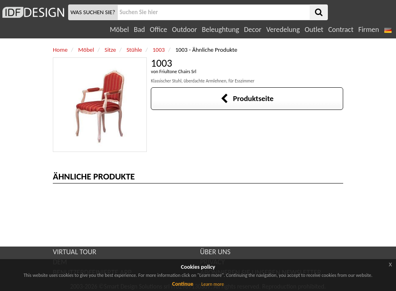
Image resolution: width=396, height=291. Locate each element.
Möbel (119, 29)
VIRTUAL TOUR (74, 251)
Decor (252, 29)
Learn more (212, 284)
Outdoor (184, 29)
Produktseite (247, 98)
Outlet (313, 29)
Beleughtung (220, 29)
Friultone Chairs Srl (177, 71)
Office (158, 29)
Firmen (368, 29)
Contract (341, 29)
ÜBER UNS (215, 251)
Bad (139, 29)
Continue (183, 283)
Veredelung (283, 29)
